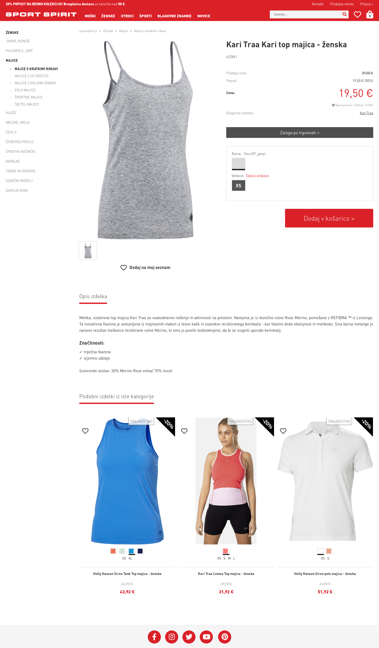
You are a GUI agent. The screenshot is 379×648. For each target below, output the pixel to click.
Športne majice (29, 97)
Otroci (127, 15)
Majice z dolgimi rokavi (35, 83)
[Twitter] (189, 637)
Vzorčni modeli (19, 180)
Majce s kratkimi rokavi (36, 68)
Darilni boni (17, 190)
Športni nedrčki (20, 151)
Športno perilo (19, 141)
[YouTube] (206, 637)
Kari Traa (366, 113)
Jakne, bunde (18, 41)
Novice (203, 15)
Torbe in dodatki (20, 171)
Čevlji (11, 132)
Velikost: (250, 175)
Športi (145, 15)
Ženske (108, 15)
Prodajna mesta (342, 4)
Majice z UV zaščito (31, 76)
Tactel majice (27, 104)
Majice (12, 60)
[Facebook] (154, 637)
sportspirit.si (88, 31)
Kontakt (317, 4)
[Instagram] (171, 637)
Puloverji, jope (19, 50)
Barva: (248, 153)
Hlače (11, 112)
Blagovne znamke (174, 15)
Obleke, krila (17, 122)
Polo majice (25, 90)
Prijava (366, 4)
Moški (90, 15)
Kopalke (13, 161)
